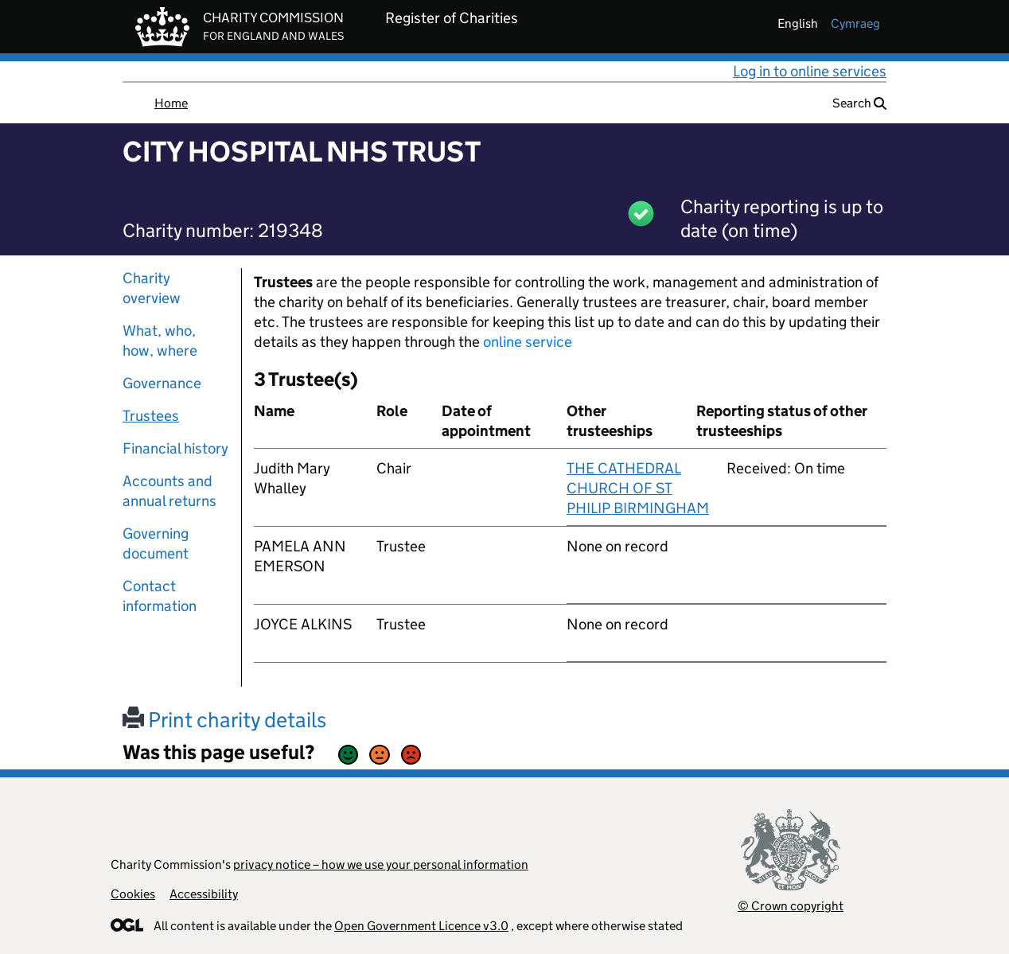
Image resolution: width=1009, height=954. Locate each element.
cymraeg (855, 23)
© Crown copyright (790, 905)
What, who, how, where (160, 340)
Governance (162, 383)
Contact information (160, 596)
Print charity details (224, 720)
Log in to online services (809, 71)
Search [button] (859, 103)
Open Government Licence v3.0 (421, 925)
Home (171, 103)
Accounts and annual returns (169, 491)
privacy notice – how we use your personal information (380, 864)
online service (527, 342)
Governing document (156, 543)
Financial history (175, 448)
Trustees (151, 416)
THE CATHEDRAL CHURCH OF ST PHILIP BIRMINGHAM (638, 488)
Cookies (133, 893)
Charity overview (152, 288)
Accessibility (203, 893)
